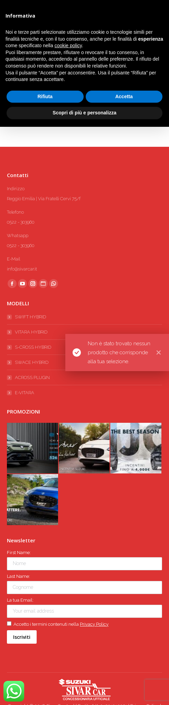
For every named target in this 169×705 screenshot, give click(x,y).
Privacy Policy (94, 624)
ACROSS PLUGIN (32, 377)
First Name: (19, 552)
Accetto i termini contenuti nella (58, 624)
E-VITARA (24, 392)
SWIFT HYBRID (30, 316)
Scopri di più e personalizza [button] (84, 112)
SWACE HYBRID (31, 362)
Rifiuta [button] (45, 96)
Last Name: (18, 576)
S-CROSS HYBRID (33, 347)
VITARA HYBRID (31, 332)
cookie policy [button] (68, 45)
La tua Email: (20, 600)
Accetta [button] (124, 96)
